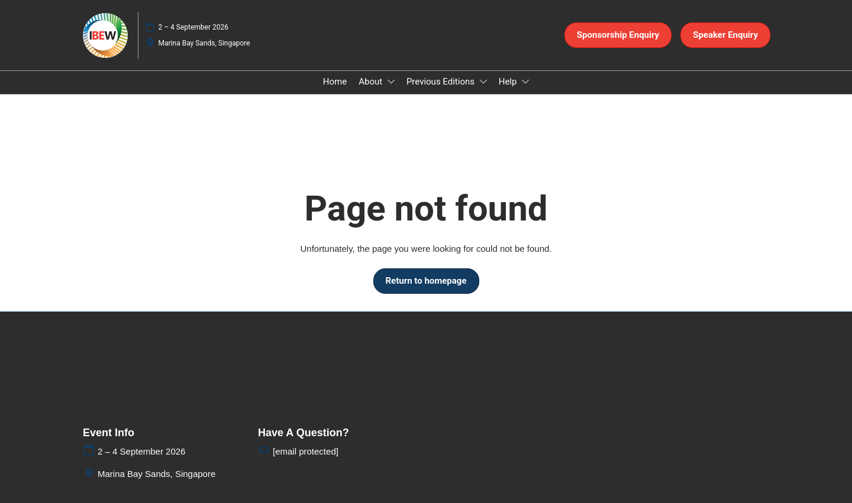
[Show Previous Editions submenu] (483, 81)
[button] (618, 35)
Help (509, 81)
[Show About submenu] (391, 81)
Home (335, 81)
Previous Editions (441, 81)
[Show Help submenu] (525, 81)
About (372, 81)
